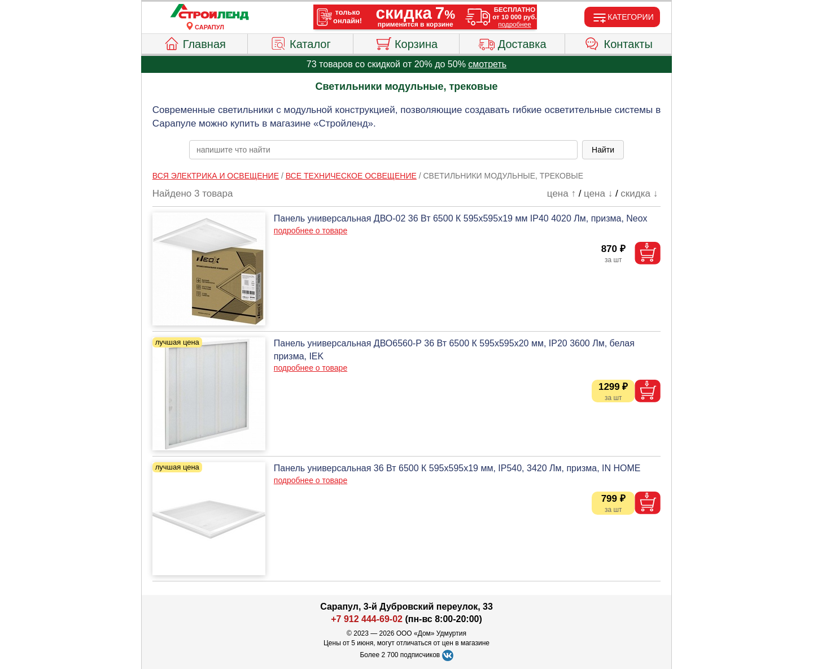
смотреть (487, 64)
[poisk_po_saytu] (383, 149)
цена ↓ (598, 193)
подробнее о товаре (310, 230)
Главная (194, 42)
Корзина (406, 42)
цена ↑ (561, 193)
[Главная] (209, 12)
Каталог (300, 42)
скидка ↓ (639, 193)
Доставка (512, 42)
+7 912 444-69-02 (367, 619)
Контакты (618, 42)
